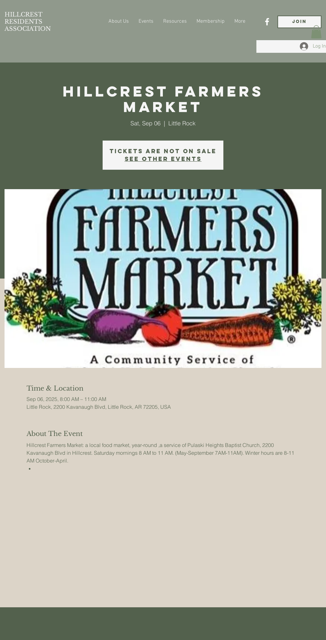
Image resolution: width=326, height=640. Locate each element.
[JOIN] (299, 22)
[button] (316, 32)
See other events (163, 159)
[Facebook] (267, 22)
